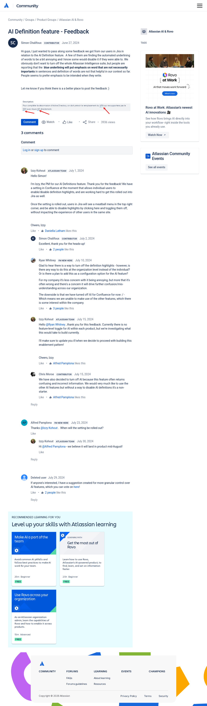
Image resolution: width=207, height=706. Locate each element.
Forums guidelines (76, 683)
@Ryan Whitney (55, 324)
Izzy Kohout (38, 170)
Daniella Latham (55, 230)
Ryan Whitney (47, 260)
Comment (29, 122)
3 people (58, 308)
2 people (58, 249)
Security (163, 696)
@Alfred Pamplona (53, 446)
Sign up (38, 150)
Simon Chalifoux (31, 42)
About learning (102, 678)
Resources (100, 683)
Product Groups (46, 19)
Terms (147, 696)
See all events (156, 167)
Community (27, 5)
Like (33, 230)
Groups (29, 19)
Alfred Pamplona (63, 363)
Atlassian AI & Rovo (71, 19)
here (76, 487)
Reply (34, 404)
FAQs (69, 678)
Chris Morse (46, 374)
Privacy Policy (128, 696)
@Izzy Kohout (49, 428)
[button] (77, 107)
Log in (27, 150)
